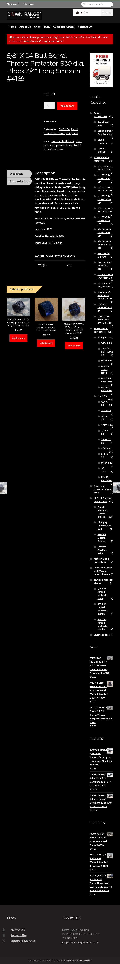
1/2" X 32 (106, 410)
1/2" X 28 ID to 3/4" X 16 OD (104, 178)
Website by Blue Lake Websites (78, 960)
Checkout (28, 4)
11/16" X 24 (107, 425)
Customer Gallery (64, 26)
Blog (47, 26)
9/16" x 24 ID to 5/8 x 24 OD (105, 265)
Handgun (102, 337)
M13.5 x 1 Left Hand (105, 369)
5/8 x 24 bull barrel (63, 141)
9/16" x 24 (106, 360)
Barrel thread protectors (35, 37)
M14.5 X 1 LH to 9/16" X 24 (105, 307)
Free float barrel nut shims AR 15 (103, 489)
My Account (13, 4)
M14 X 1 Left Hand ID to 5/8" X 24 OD (105, 295)
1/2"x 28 (105, 343)
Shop (37, 26)
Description (16, 173)
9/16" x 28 (106, 462)
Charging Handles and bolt (104, 525)
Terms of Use (18, 935)
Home (12, 26)
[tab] (18, 174)
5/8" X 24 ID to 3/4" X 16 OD (104, 232)
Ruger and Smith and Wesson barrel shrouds (103, 571)
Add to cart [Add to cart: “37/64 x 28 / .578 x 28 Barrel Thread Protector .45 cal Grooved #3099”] (74, 345)
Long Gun (57, 37)
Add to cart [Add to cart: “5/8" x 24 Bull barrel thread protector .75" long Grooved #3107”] (18, 338)
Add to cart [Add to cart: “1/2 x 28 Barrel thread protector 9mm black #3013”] (46, 343)
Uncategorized (102, 634)
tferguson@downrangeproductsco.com (80, 942)
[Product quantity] (49, 105)
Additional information (19, 181)
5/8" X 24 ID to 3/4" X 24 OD (104, 244)
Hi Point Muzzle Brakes (102, 537)
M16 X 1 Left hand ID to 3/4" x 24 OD (105, 319)
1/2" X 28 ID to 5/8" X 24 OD (104, 199)
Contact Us (85, 26)
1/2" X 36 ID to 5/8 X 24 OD (104, 220)
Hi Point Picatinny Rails (102, 550)
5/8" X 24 (70, 37)
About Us (25, 26)
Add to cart (67, 105)
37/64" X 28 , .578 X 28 (107, 352)
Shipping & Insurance (23, 940)
